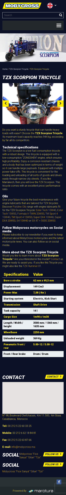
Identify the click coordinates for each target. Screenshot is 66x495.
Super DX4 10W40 (43, 217)
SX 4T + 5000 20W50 (43, 220)
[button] (33, 395)
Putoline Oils (19, 206)
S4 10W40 (22, 220)
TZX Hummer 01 (32, 266)
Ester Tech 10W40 (46, 210)
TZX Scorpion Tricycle (18, 69)
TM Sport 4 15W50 (21, 217)
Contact (55, 259)
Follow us (53, 454)
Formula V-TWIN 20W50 (30, 213)
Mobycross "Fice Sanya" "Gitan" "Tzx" (22, 471)
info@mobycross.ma (23, 446)
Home (4, 69)
